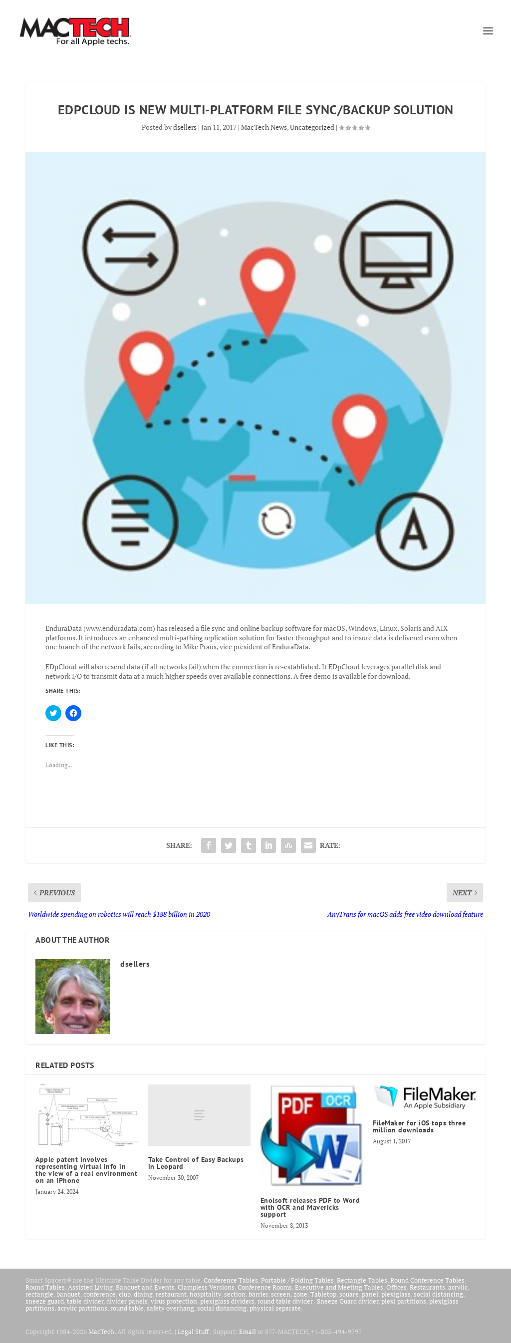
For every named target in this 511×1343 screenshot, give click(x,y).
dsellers (185, 127)
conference (99, 1294)
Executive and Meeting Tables (339, 1287)
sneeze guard (44, 1301)
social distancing (438, 1294)
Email (247, 1331)
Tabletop (323, 1294)
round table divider (285, 1301)
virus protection (174, 1301)
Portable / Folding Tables (297, 1280)
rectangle (39, 1294)
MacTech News (264, 127)
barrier (258, 1294)
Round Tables (45, 1287)
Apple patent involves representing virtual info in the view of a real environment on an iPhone (86, 1170)
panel (370, 1294)
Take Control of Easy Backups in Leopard (196, 1163)
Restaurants (427, 1287)
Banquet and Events (145, 1287)
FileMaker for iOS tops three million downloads (419, 1126)
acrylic (458, 1287)
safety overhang (170, 1308)
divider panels (127, 1301)
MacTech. (102, 1331)
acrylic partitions (82, 1308)
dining (143, 1294)
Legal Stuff (193, 1331)
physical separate (275, 1308)
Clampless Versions (206, 1287)
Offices (396, 1287)
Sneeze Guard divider (347, 1301)
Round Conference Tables (427, 1280)
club (125, 1294)
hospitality (205, 1294)
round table (127, 1308)
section (235, 1294)
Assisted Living (90, 1287)
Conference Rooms (265, 1287)
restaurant (171, 1294)
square (349, 1294)
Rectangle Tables (362, 1280)
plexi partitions (403, 1301)
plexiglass (396, 1294)
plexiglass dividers (227, 1301)
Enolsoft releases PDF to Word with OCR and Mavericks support (310, 1207)
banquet (68, 1294)
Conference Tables (231, 1280)
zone (300, 1294)
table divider (85, 1301)
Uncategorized (312, 127)
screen (280, 1294)
